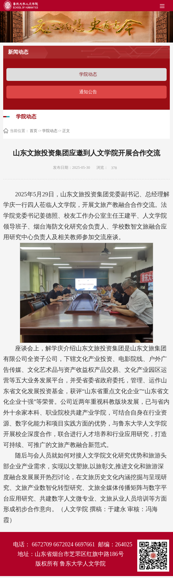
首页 (33, 131)
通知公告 (88, 92)
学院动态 (88, 74)
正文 (66, 131)
